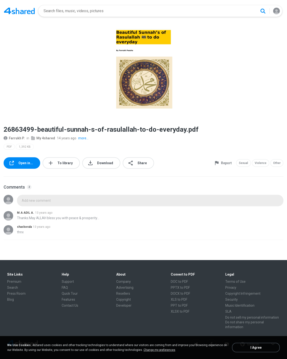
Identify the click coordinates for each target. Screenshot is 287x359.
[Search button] (263, 11)
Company (123, 281)
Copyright (123, 299)
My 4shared (43, 138)
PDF (9, 146)
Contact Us (70, 305)
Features (68, 299)
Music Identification (239, 305)
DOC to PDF (179, 281)
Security (231, 299)
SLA (228, 311)
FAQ (65, 287)
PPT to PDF (179, 305)
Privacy (230, 287)
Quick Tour (70, 293)
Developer (124, 305)
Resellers (123, 293)
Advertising (124, 287)
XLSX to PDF (180, 311)
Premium (14, 281)
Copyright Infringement (242, 293)
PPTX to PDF (180, 287)
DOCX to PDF (180, 293)
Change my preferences (159, 350)
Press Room (16, 293)
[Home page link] (19, 11)
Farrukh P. (14, 138)
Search (12, 287)
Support (68, 281)
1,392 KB (25, 146)
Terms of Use (235, 281)
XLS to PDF (179, 299)
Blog (10, 299)
